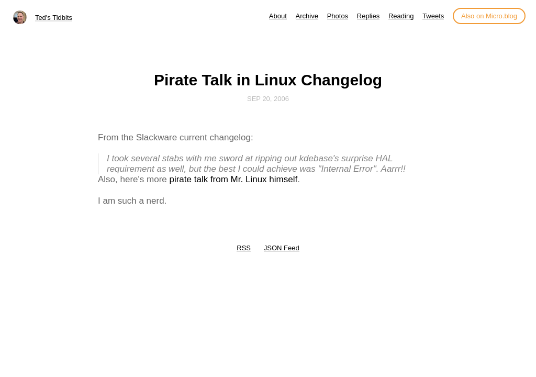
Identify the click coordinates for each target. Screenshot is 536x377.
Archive (307, 16)
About (278, 16)
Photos (337, 16)
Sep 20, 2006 (268, 99)
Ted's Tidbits (53, 17)
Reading (401, 16)
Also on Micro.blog (489, 16)
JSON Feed (281, 248)
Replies (368, 16)
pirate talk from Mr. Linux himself (233, 179)
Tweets (433, 16)
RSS (244, 248)
